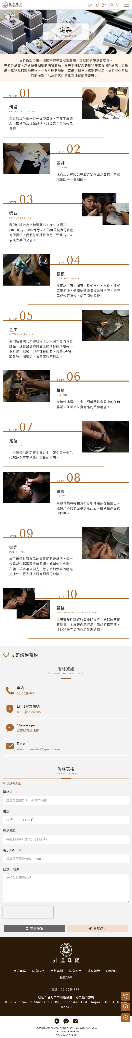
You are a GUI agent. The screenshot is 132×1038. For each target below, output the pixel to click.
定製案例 (56, 971)
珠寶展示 (75, 971)
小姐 (28, 820)
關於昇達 (19, 971)
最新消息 (112, 971)
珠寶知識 (93, 971)
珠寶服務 (38, 971)
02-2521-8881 (71, 989)
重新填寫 (35, 928)
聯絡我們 (66, 977)
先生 (11, 820)
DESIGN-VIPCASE (66, 1035)
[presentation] (28, 912)
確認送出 (97, 928)
